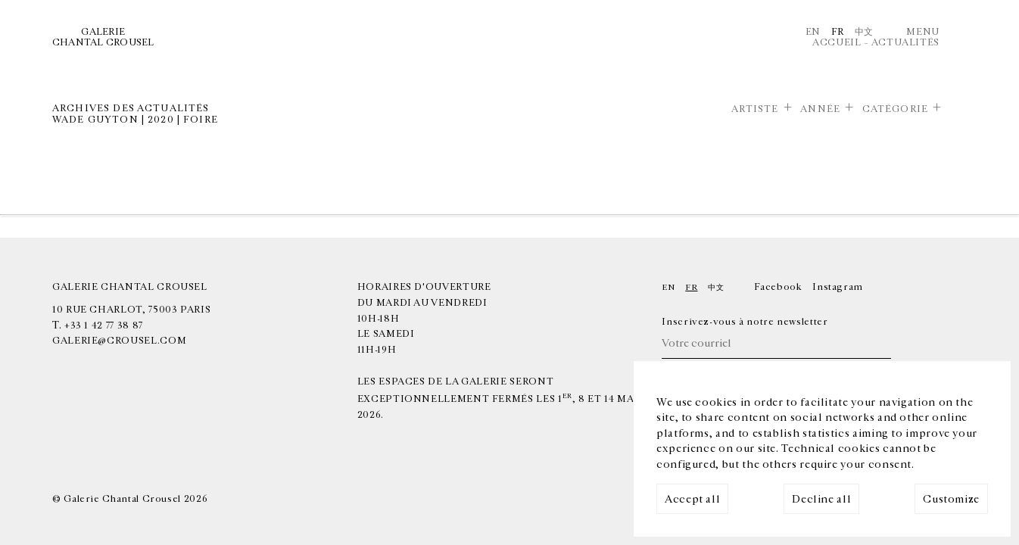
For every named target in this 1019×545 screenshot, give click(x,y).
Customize (951, 499)
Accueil (836, 42)
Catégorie (895, 109)
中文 (864, 32)
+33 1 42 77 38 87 (103, 325)
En (813, 32)
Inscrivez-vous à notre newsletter (744, 322)
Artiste (755, 109)
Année (820, 109)
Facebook (778, 287)
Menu (923, 32)
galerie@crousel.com (119, 341)
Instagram (837, 287)
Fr (837, 32)
